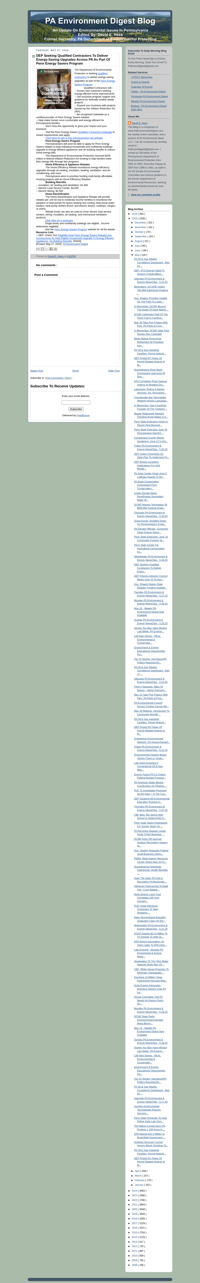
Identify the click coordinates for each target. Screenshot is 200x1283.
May (137, 255)
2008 (135, 1265)
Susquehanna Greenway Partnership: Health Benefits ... (151, 870)
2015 (135, 1232)
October (139, 232)
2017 (135, 1223)
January (139, 1185)
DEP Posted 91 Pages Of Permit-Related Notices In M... (149, 1162)
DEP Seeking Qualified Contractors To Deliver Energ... (148, 568)
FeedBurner (83, 415)
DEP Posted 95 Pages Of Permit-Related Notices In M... (149, 730)
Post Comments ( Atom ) (58, 378)
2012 (135, 1246)
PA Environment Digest (75, 244)
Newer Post (36, 370)
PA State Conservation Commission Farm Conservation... (146, 485)
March (138, 1175)
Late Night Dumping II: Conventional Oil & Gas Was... (148, 766)
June (138, 250)
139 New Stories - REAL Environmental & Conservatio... (147, 1059)
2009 (135, 1260)
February (140, 1180)
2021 (135, 1204)
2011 (135, 1251)
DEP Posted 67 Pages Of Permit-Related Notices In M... (149, 362)
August (139, 241)
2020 (135, 1209)
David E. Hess (139, 123)
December (141, 222)
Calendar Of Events (142, 87)
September (141, 236)
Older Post (114, 370)
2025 (135, 218)
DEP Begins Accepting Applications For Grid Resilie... (147, 465)
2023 (135, 1195)
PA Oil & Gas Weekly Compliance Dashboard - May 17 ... (152, 671)
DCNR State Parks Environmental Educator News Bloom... (148, 1020)
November (141, 227)
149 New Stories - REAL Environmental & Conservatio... (147, 639)
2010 (135, 1255)
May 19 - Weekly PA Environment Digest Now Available (149, 1031)
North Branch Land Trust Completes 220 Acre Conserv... (147, 898)
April (137, 1171)
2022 (135, 1200)
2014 (135, 1237)
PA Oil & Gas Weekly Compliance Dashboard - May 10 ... (152, 1090)
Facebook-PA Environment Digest (149, 96)
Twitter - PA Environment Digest (148, 91)
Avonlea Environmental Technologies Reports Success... (147, 1110)
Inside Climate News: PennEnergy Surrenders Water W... (148, 496)
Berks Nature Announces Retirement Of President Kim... (148, 342)
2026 (135, 214)
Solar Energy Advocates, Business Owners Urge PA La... (150, 989)
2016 (135, 1227)
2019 (135, 1214)
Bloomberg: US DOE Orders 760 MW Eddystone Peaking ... (151, 290)
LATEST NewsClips (142, 77)
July (137, 245)
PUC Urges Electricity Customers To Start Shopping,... (146, 909)
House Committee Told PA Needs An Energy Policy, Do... (149, 1000)
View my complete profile (145, 194)
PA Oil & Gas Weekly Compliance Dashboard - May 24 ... (152, 262)
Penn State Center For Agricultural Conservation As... (149, 548)
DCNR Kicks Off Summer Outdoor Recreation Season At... (151, 842)
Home (75, 370)
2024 (135, 1190)
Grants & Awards (140, 82)
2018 (135, 1218)
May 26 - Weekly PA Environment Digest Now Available (149, 612)
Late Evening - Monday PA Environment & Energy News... (148, 953)
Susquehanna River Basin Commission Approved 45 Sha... (149, 373)
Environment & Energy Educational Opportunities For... (149, 651)
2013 (135, 1241)
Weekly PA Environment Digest (148, 101)
